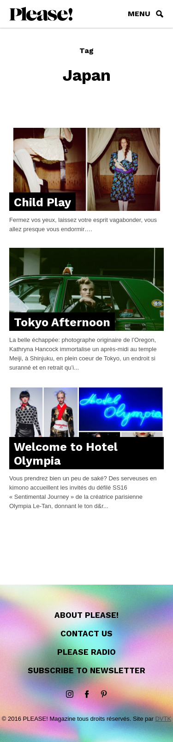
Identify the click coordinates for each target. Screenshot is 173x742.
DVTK (163, 718)
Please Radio (86, 652)
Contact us (86, 633)
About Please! (86, 615)
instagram (70, 694)
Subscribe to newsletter (86, 670)
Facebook (87, 694)
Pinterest (104, 694)
